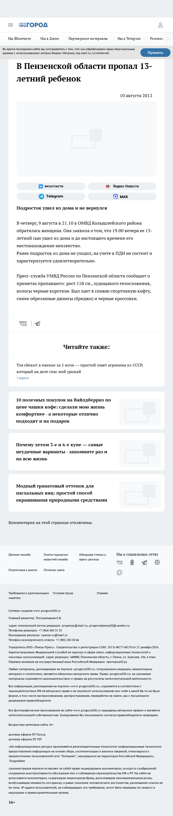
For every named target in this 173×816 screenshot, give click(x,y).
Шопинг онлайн (20, 554)
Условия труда (63, 593)
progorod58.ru (84, 669)
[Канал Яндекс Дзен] (157, 562)
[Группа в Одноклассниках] (132, 562)
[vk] (23, 323)
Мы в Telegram (129, 38)
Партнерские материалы (88, 38)
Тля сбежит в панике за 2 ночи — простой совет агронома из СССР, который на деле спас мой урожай (86, 371)
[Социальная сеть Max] (122, 196)
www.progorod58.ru (47, 611)
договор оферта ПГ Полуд (27, 734)
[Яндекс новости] (122, 186)
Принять (155, 52)
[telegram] (39, 323)
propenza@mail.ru (75, 625)
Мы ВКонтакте (19, 38)
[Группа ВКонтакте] (51, 186)
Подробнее (17, 761)
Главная (102, 593)
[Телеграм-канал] (51, 196)
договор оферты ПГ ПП (25, 739)
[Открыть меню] (11, 25)
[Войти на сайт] (160, 25)
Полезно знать (54, 570)
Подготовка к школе (23, 570)
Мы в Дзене (49, 38)
